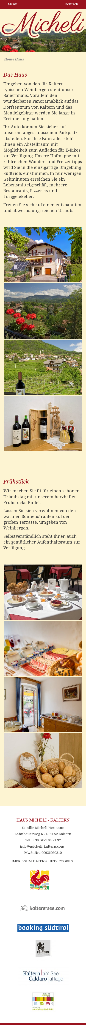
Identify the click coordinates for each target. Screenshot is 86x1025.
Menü (11, 4)
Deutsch (72, 4)
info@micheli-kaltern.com (42, 846)
